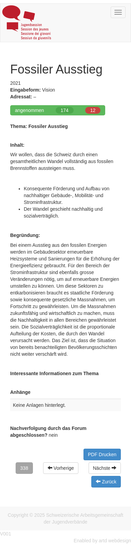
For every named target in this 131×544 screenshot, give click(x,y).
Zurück (106, 481)
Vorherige (61, 468)
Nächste (104, 468)
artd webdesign (115, 540)
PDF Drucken (102, 454)
